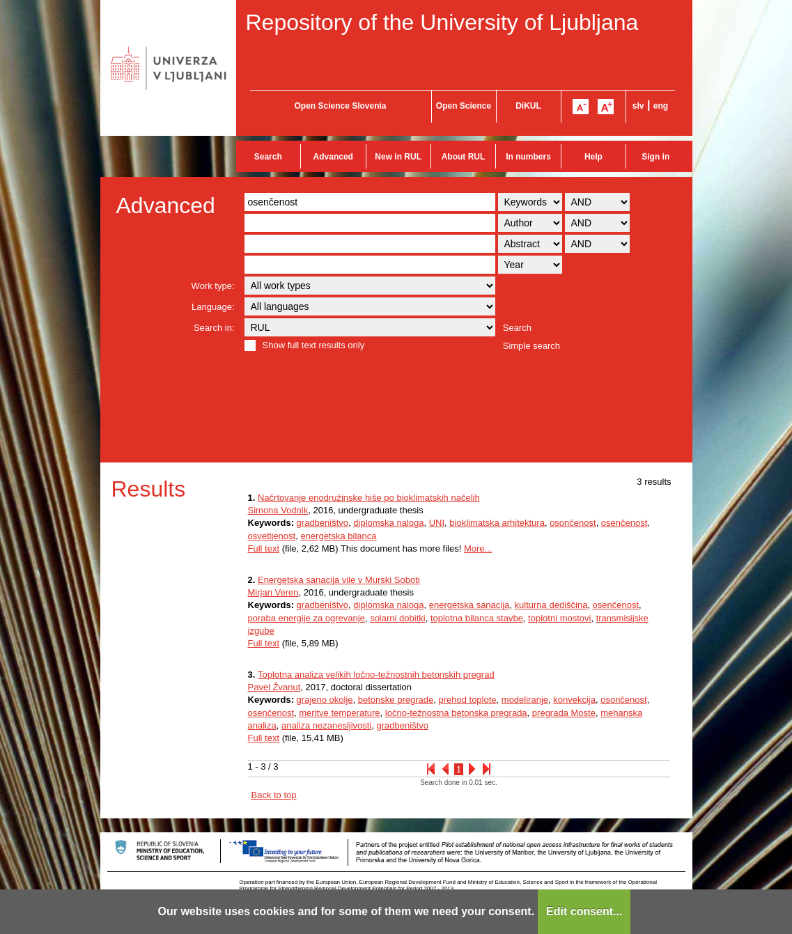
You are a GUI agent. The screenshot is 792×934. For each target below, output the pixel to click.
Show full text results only (314, 345)
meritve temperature (339, 713)
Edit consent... (584, 911)
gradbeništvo (322, 522)
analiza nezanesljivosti (326, 725)
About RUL (464, 157)
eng (660, 106)
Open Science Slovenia (340, 106)
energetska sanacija (469, 605)
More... (478, 548)
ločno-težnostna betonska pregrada (456, 713)
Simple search (531, 346)
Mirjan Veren (273, 592)
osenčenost (624, 522)
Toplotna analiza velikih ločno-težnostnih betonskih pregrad (376, 674)
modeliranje (525, 699)
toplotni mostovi (559, 618)
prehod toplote (467, 699)
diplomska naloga (388, 522)
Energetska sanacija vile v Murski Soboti (339, 580)
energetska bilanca (338, 536)
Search (268, 157)
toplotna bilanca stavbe (476, 618)
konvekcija (574, 699)
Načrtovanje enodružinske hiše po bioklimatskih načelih (369, 497)
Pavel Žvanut (274, 687)
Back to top (274, 795)
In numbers (528, 157)
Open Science (463, 106)
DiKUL (528, 106)
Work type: (213, 286)
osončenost (573, 522)
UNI (436, 522)
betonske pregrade (395, 699)
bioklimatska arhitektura (497, 522)
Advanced (333, 157)
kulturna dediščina (551, 605)
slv (638, 106)
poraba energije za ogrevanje (306, 618)
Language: (213, 307)
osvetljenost (272, 536)
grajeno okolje (325, 699)
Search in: (214, 327)
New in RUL (398, 157)
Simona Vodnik (278, 510)
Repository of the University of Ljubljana (442, 22)
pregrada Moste (564, 713)
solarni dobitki (398, 618)
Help (593, 157)
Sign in (655, 157)
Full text (264, 548)
